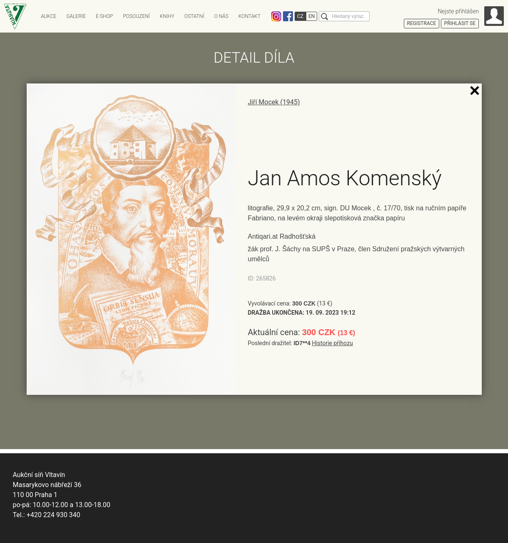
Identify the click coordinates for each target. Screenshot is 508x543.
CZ (300, 16)
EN (311, 16)
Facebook (288, 16)
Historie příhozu (332, 343)
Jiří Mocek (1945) (274, 102)
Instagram (276, 16)
